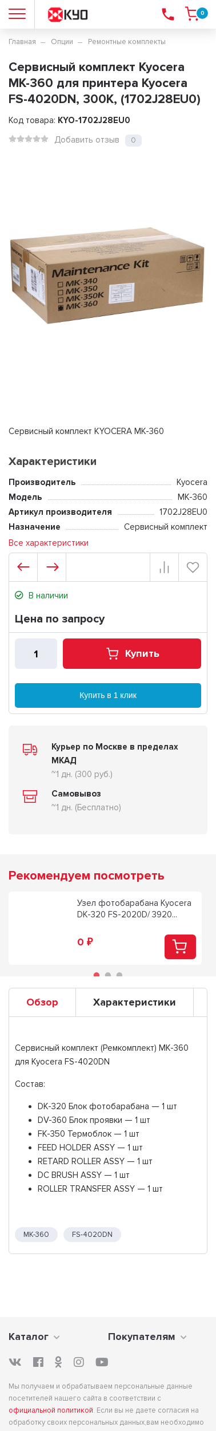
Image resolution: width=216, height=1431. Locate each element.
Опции (62, 41)
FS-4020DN (92, 1234)
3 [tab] (119, 975)
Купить (132, 653)
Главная (22, 41)
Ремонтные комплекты (127, 41)
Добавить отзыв (86, 140)
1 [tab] (96, 975)
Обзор (42, 1002)
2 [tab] (108, 975)
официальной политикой (51, 1410)
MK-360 (36, 1234)
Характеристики (134, 1002)
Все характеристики (49, 543)
